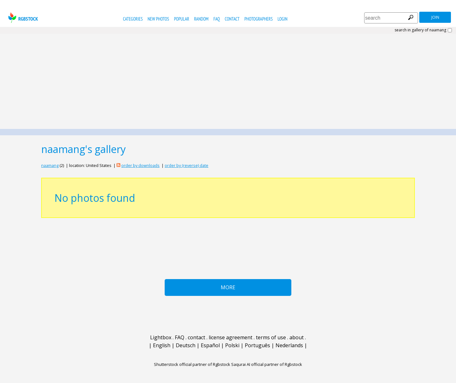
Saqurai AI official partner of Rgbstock (266, 364)
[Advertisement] (228, 81)
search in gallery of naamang (420, 30)
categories (132, 19)
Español (210, 345)
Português (257, 345)
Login (283, 19)
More (228, 287)
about (296, 337)
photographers (258, 19)
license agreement (230, 337)
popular (181, 19)
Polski (232, 345)
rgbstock (22, 17)
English (161, 345)
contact (232, 19)
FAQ (216, 19)
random (201, 19)
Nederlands (289, 345)
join (435, 17)
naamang (50, 165)
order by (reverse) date (186, 165)
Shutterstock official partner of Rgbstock (192, 364)
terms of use (271, 337)
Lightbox (160, 337)
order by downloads (140, 165)
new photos (158, 19)
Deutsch (185, 345)
